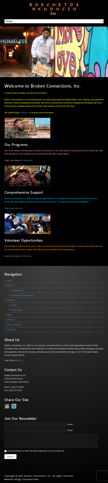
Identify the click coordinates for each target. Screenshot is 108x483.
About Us (11, 285)
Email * (70, 430)
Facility (14, 305)
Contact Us (11, 329)
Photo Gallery (17, 310)
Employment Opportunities (22, 295)
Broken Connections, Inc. (38, 476)
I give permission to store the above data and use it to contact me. (36, 451)
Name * (70, 424)
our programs (26, 160)
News (9, 315)
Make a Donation (14, 325)
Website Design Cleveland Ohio (21, 479)
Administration (17, 290)
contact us (24, 112)
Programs (11, 300)
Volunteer (11, 320)
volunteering (25, 256)
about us (18, 208)
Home (9, 281)
